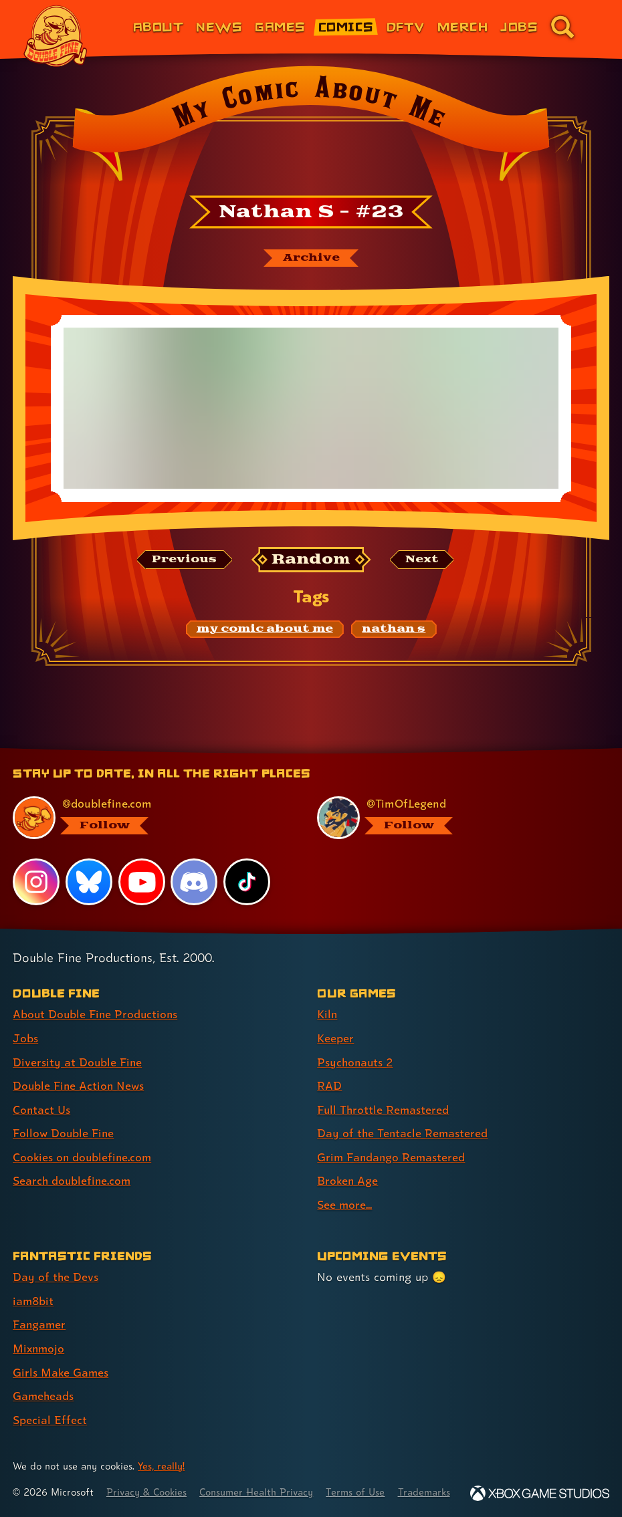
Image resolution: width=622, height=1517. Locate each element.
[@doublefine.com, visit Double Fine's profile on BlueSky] (150, 807)
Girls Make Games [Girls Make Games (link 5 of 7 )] (61, 1356)
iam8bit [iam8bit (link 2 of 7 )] (34, 1286)
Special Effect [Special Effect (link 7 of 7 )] (50, 1403)
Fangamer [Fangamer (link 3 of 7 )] (40, 1309)
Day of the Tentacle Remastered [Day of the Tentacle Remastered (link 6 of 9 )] (403, 1120)
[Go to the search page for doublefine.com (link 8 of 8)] (562, 26)
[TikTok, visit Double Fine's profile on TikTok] (246, 870)
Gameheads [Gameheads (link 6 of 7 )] (44, 1380)
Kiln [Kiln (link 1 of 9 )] (327, 1003)
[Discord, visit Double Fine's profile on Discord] (194, 870)
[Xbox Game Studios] (539, 1493)
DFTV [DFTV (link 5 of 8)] (406, 26)
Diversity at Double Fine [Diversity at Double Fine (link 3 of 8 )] (78, 1050)
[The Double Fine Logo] (55, 36)
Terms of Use (362, 1475)
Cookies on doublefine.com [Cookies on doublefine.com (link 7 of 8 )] (83, 1144)
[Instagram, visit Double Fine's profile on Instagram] (36, 870)
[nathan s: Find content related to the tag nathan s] (393, 629)
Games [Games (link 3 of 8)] (280, 26)
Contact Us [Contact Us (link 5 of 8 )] (42, 1097)
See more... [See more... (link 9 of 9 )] (345, 1190)
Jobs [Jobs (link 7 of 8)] (519, 26)
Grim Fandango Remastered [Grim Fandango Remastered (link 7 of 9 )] (392, 1144)
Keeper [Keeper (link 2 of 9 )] (335, 1027)
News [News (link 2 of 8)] (219, 26)
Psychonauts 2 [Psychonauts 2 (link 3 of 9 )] (356, 1050)
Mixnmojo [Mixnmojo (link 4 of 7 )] (39, 1333)
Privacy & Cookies (148, 1475)
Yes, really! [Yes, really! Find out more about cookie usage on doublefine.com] (162, 1449)
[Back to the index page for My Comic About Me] (311, 128)
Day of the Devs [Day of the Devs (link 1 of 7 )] (56, 1263)
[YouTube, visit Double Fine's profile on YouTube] (141, 870)
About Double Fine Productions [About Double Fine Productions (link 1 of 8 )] (97, 1003)
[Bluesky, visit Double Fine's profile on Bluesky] (89, 870)
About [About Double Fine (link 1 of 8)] (158, 26)
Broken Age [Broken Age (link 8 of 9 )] (348, 1167)
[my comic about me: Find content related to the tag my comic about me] (265, 629)
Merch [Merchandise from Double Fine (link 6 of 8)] (462, 26)
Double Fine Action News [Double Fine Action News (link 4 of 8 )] (79, 1073)
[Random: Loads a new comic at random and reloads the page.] (311, 559)
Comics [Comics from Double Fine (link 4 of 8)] (346, 26)
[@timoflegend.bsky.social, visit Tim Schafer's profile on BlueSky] (455, 807)
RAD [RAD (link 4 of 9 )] (329, 1073)
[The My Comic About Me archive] (311, 258)
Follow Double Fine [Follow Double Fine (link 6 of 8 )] (64, 1120)
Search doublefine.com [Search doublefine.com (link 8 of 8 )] (73, 1167)
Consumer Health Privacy (261, 1475)
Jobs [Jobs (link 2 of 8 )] (25, 1027)
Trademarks (432, 1475)
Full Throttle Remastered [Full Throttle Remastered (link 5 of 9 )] (384, 1097)
